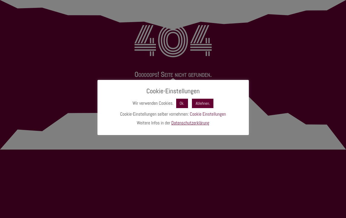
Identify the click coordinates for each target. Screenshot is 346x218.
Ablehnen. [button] (203, 103)
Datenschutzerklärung (190, 123)
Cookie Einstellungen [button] (208, 114)
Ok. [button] (182, 103)
